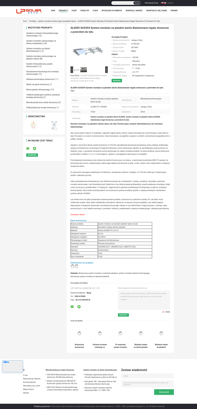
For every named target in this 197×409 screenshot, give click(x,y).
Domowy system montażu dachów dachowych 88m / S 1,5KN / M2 (98, 389)
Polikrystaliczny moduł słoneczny (41, 107)
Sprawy (174, 11)
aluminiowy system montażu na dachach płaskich (89, 276)
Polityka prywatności (42, 406)
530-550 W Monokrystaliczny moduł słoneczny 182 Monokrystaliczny (61, 376)
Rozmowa (116, 80)
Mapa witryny (28, 389)
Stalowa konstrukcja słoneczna (40, 79)
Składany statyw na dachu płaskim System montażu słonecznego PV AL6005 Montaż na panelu (140, 346)
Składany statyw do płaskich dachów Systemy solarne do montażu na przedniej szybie (161, 346)
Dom (53, 11)
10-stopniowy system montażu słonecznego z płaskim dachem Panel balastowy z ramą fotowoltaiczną (120, 346)
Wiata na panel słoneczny (37, 84)
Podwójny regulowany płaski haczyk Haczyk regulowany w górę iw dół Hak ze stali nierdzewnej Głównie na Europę (101, 376)
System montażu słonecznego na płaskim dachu (57, 21)
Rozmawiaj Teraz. (152, 3)
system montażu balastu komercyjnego (134, 273)
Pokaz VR (84, 11)
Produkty (63, 11)
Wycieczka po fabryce (112, 11)
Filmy (74, 11)
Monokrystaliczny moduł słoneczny (42, 102)
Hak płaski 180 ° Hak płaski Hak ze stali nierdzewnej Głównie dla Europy (100, 382)
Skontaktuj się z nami (156, 11)
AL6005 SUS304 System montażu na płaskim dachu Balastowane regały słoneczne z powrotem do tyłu (88, 78)
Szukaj (137, 3)
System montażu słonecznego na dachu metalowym (41, 42)
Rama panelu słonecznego (38, 89)
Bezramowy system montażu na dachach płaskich (98, 273)
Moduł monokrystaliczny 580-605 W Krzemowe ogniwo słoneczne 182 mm (62, 382)
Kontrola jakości (134, 11)
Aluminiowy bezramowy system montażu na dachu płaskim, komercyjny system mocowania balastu (79, 346)
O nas (95, 11)
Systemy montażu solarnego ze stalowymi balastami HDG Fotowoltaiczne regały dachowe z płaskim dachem (100, 346)
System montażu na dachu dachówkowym (38, 49)
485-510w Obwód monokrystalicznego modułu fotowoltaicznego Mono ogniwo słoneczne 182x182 (63, 389)
